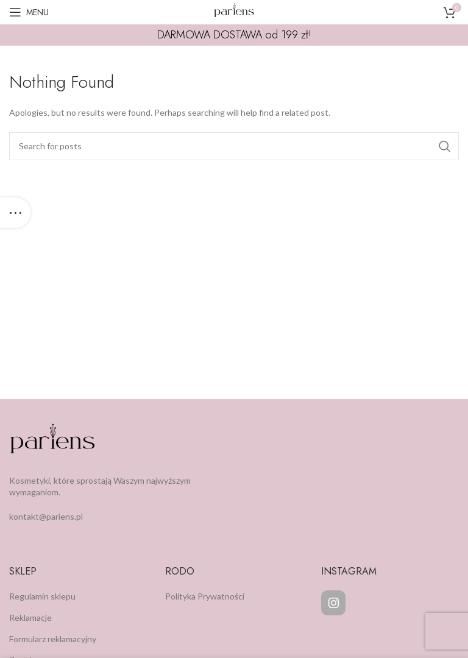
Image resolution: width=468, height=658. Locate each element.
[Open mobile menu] (29, 12)
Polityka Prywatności (204, 596)
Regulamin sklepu (42, 596)
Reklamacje (30, 617)
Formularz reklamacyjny (52, 639)
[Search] (234, 146)
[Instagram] (333, 602)
